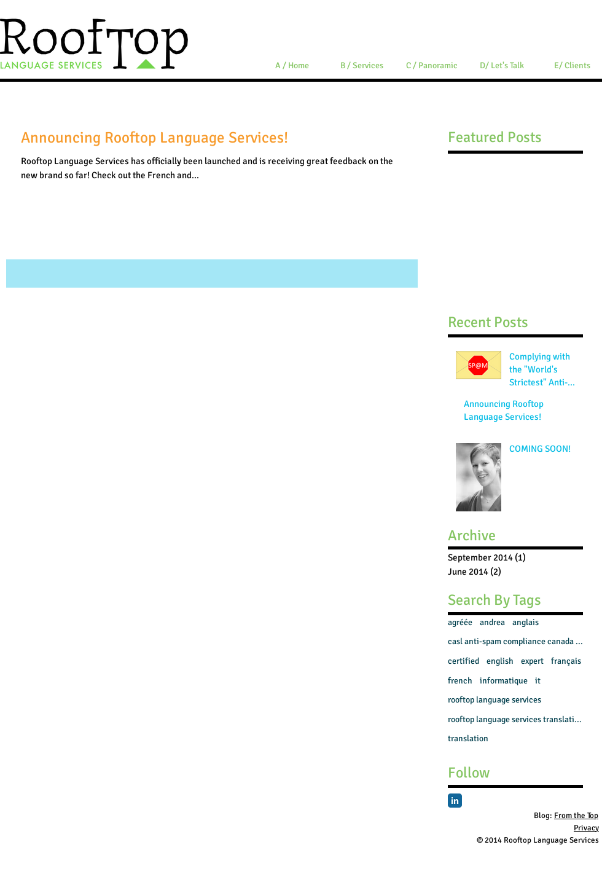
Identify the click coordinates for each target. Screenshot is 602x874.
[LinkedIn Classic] (455, 800)
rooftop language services (494, 700)
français (566, 661)
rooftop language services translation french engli (515, 719)
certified (463, 661)
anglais (525, 622)
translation (468, 738)
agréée (460, 622)
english (500, 661)
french (460, 680)
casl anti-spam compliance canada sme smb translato (515, 641)
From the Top (576, 816)
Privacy (586, 828)
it (538, 680)
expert (532, 661)
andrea (492, 622)
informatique (504, 680)
